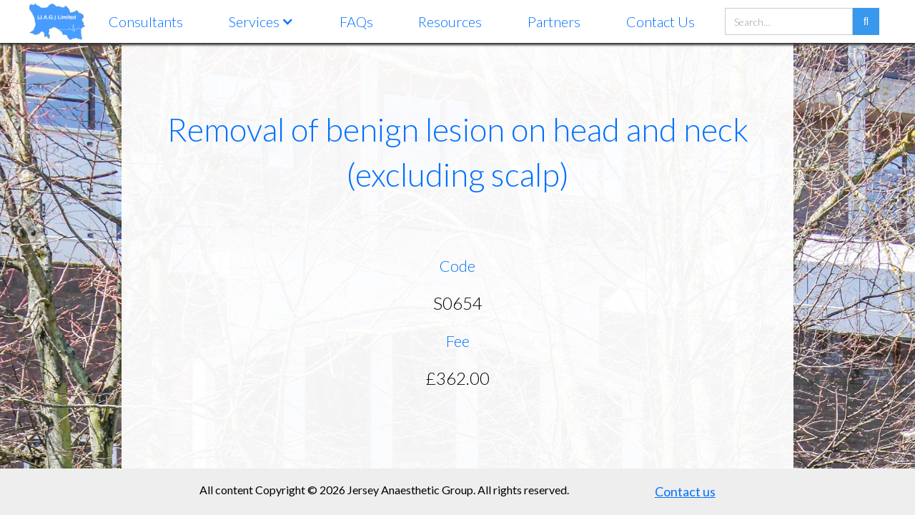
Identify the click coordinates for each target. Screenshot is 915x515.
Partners (554, 21)
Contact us (685, 491)
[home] (57, 21)
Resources (450, 21)
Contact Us (660, 21)
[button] (261, 21)
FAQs (356, 21)
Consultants (146, 21)
